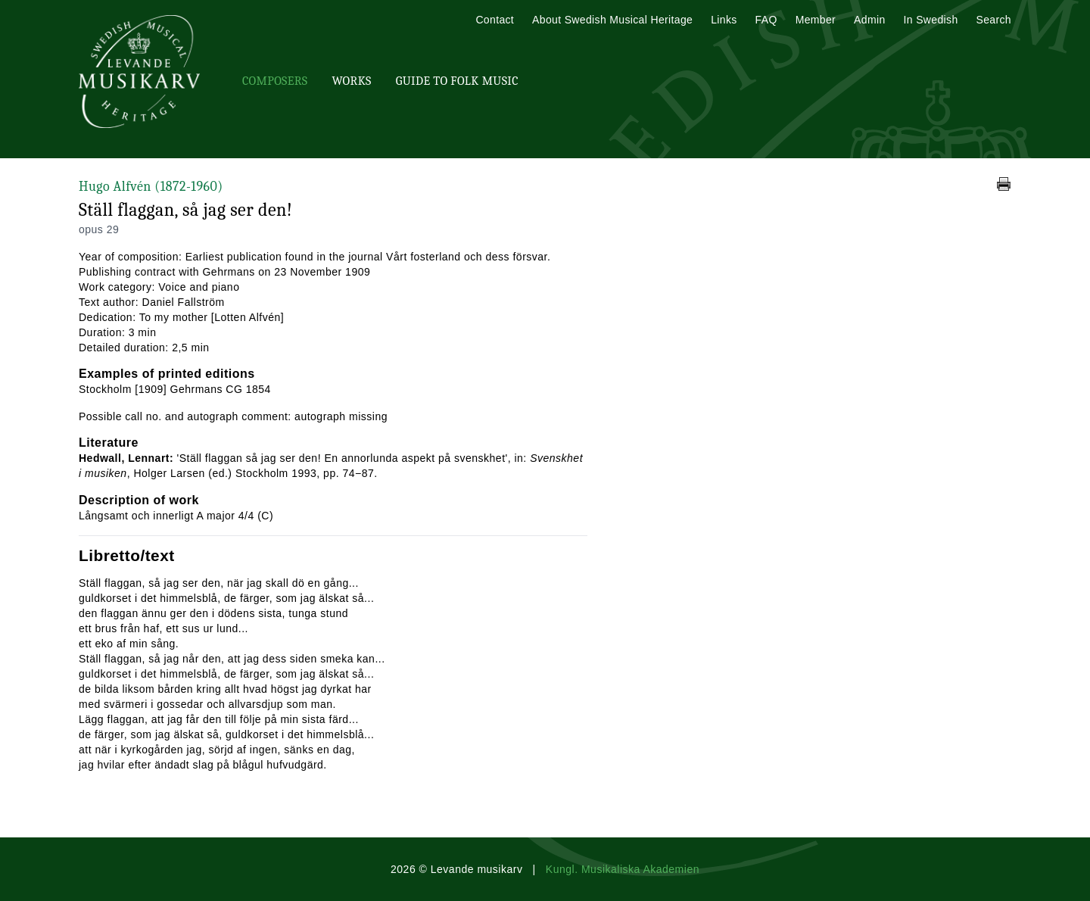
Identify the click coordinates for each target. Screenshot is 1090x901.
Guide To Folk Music (457, 81)
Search (993, 20)
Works (351, 81)
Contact (494, 20)
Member (816, 20)
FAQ (766, 20)
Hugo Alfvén (151, 187)
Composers (274, 81)
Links (724, 20)
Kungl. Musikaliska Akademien (622, 869)
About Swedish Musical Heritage (612, 20)
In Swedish (931, 20)
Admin (869, 20)
